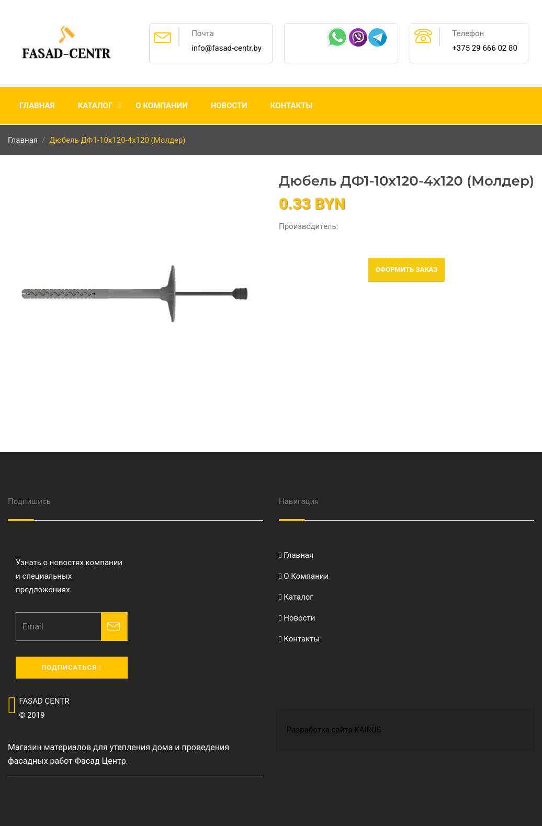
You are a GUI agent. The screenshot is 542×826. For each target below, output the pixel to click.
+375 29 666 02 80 (484, 48)
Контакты (291, 105)
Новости (229, 105)
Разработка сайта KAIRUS (334, 730)
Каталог (95, 105)
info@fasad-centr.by (226, 48)
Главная (37, 105)
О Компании (161, 105)
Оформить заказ (407, 269)
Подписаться (71, 667)
